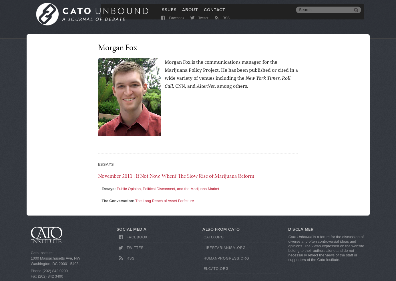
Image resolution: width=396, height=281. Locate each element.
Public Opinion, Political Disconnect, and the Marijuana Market (168, 189)
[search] (324, 14)
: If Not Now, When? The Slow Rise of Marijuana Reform (176, 176)
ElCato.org (216, 269)
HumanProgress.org (226, 258)
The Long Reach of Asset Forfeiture (164, 201)
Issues (168, 13)
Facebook (172, 23)
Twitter (198, 23)
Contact (214, 13)
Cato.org (214, 237)
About (190, 13)
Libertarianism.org (225, 248)
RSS (221, 23)
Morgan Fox (117, 47)
